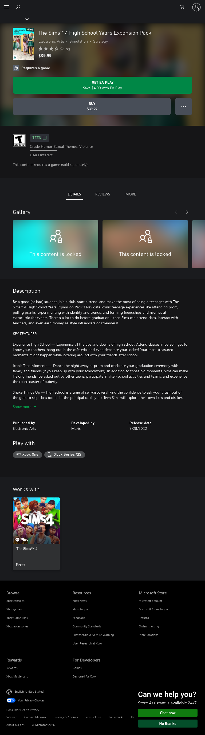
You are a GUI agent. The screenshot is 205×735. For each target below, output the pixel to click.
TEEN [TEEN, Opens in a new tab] (40, 138)
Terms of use (93, 717)
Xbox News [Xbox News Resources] (80, 600)
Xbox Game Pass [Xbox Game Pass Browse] (17, 617)
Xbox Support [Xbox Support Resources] (81, 609)
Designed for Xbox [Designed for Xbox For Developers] (84, 676)
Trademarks (116, 717)
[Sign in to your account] (196, 7)
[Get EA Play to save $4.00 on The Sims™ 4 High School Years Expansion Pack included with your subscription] (102, 85)
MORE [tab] (130, 194)
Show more (25, 406)
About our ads (15, 724)
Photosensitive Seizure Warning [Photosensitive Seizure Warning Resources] (93, 634)
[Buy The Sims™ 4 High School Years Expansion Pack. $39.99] (92, 106)
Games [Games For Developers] (77, 667)
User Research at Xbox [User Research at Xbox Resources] (87, 643)
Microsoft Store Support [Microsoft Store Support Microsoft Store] (154, 609)
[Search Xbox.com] (18, 7)
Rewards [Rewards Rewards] (12, 667)
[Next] (187, 212)
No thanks (167, 723)
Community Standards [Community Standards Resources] (87, 626)
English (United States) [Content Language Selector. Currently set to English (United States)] (29, 691)
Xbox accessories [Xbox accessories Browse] (17, 626)
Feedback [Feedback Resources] (79, 617)
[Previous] (176, 212)
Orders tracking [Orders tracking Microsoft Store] (149, 626)
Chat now (168, 713)
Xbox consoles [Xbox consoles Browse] (15, 600)
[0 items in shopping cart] (183, 7)
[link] (36, 533)
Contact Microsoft (36, 717)
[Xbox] (14, 18)
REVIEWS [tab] (102, 194)
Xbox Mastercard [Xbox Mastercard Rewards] (17, 676)
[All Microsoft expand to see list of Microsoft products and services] (6, 7)
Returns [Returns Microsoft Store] (144, 617)
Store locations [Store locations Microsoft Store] (148, 634)
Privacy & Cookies (66, 717)
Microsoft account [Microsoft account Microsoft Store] (150, 600)
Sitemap (11, 717)
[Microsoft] (102, 4)
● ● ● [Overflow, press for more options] (183, 106)
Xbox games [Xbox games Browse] (14, 609)
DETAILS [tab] (74, 194)
